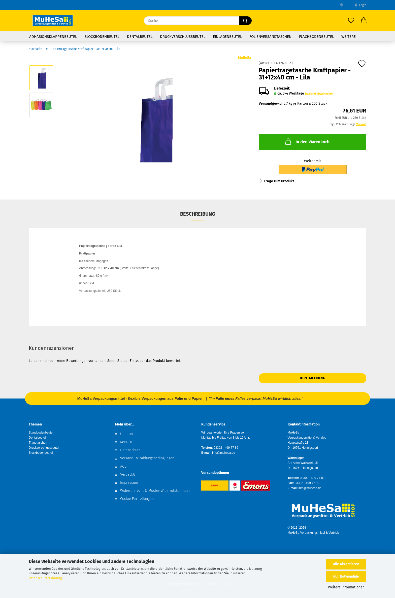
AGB (123, 466)
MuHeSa (244, 57)
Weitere (348, 36)
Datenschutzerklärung (45, 578)
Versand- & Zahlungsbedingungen (147, 458)
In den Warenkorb (307, 141)
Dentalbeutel (139, 36)
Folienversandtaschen (270, 36)
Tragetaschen (38, 442)
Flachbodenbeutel (316, 36)
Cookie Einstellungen (137, 499)
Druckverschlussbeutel (182, 36)
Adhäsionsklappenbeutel (53, 36)
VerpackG (127, 474)
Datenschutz (130, 450)
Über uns (127, 434)
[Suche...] (245, 20)
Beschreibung (197, 214)
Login (360, 5)
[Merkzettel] (351, 20)
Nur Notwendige (346, 576)
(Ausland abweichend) (319, 93)
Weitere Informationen (346, 587)
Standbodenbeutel (41, 432)
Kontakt (126, 442)
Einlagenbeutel (227, 36)
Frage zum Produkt (279, 181)
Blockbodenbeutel (101, 36)
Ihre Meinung (312, 378)
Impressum (129, 482)
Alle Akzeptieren (346, 564)
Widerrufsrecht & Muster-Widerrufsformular (155, 491)
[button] (363, 20)
